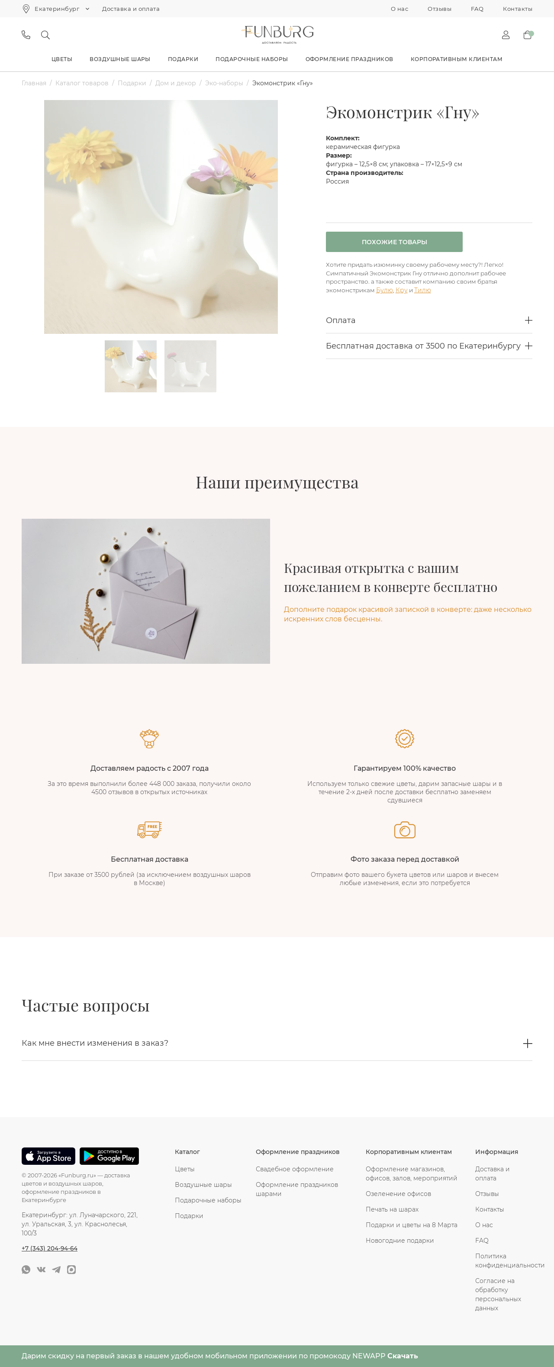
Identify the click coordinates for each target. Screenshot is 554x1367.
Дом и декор (175, 83)
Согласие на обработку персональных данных (498, 1294)
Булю (385, 292)
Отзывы (439, 8)
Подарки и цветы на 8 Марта (411, 1225)
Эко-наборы (224, 83)
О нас (399, 8)
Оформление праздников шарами (297, 1189)
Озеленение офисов (398, 1194)
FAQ (477, 8)
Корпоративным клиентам (457, 59)
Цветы (62, 59)
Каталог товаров (82, 83)
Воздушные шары (120, 59)
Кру (403, 292)
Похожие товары (384, 242)
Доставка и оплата (131, 8)
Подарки (183, 59)
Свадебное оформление (295, 1169)
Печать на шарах (392, 1209)
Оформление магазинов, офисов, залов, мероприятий (411, 1173)
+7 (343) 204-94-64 (50, 1248)
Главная (34, 83)
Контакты (517, 8)
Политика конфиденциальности (503, 1260)
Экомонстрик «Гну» (282, 83)
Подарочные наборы (252, 59)
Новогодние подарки (400, 1240)
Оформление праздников (349, 59)
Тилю (425, 292)
